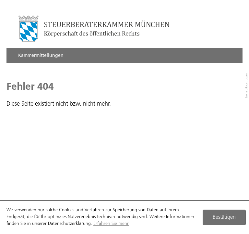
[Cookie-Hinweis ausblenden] (224, 217)
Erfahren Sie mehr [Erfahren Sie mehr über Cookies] (111, 224)
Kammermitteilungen (41, 55)
